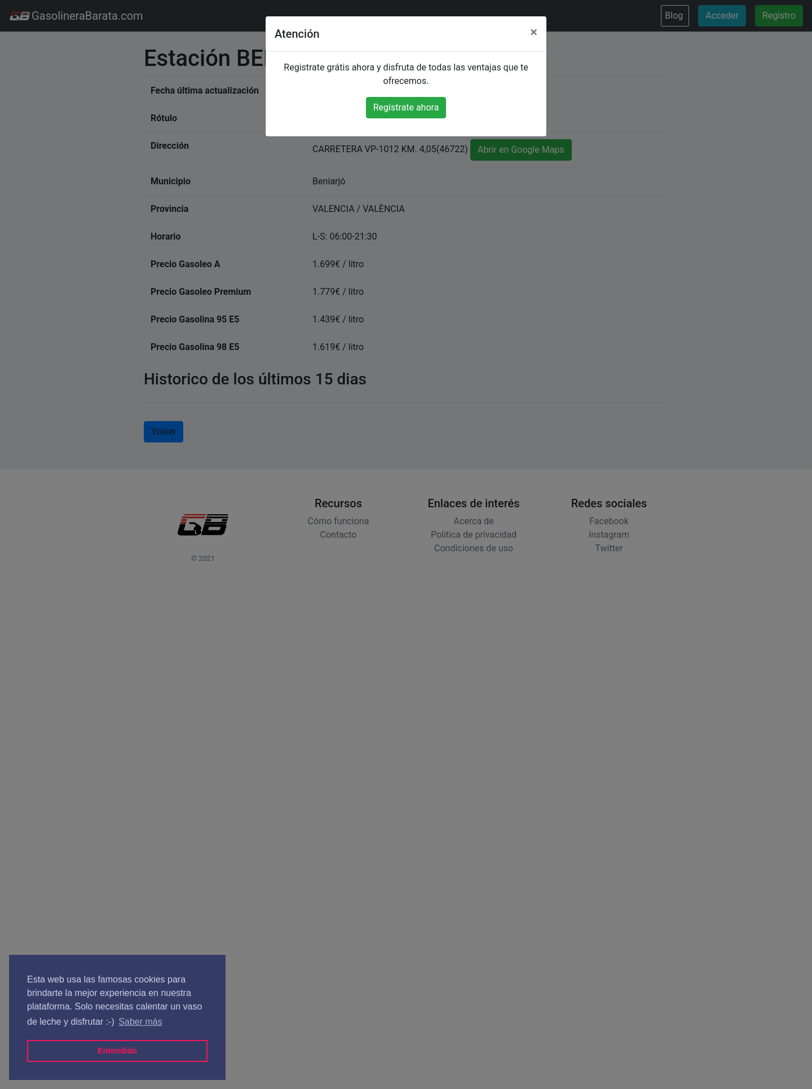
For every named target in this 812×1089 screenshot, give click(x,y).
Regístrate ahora (406, 107)
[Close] (533, 32)
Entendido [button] (117, 1050)
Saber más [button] (140, 1021)
